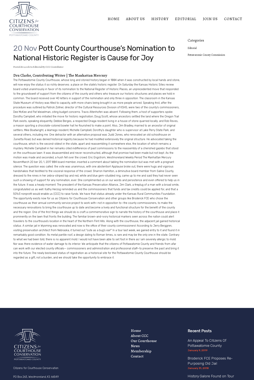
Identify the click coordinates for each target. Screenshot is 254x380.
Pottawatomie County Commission (206, 55)
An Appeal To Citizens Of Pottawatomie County (207, 343)
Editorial (37, 66)
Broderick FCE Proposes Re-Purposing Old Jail (210, 361)
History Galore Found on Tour (211, 376)
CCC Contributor (54, 66)
